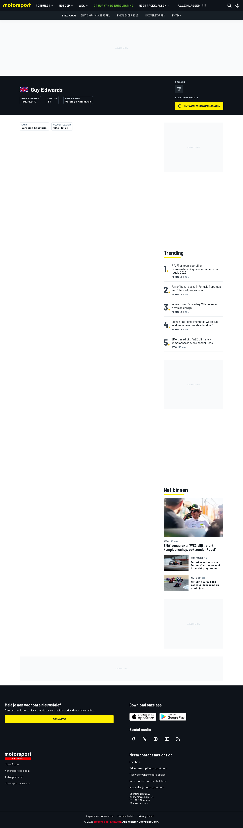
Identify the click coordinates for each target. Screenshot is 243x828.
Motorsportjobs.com (17, 770)
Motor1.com (12, 764)
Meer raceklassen (152, 5)
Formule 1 (43, 5)
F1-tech (176, 15)
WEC (82, 5)
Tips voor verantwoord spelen (147, 774)
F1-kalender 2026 (127, 15)
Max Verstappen (155, 15)
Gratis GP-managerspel (95, 15)
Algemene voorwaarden (100, 816)
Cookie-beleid (126, 816)
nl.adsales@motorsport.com (146, 787)
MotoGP (64, 5)
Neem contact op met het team (148, 781)
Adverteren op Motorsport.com (148, 768)
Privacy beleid (145, 816)
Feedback (135, 762)
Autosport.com (14, 777)
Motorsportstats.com (18, 783)
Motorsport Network (108, 821)
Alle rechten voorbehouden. (140, 821)
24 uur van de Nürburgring (113, 5)
